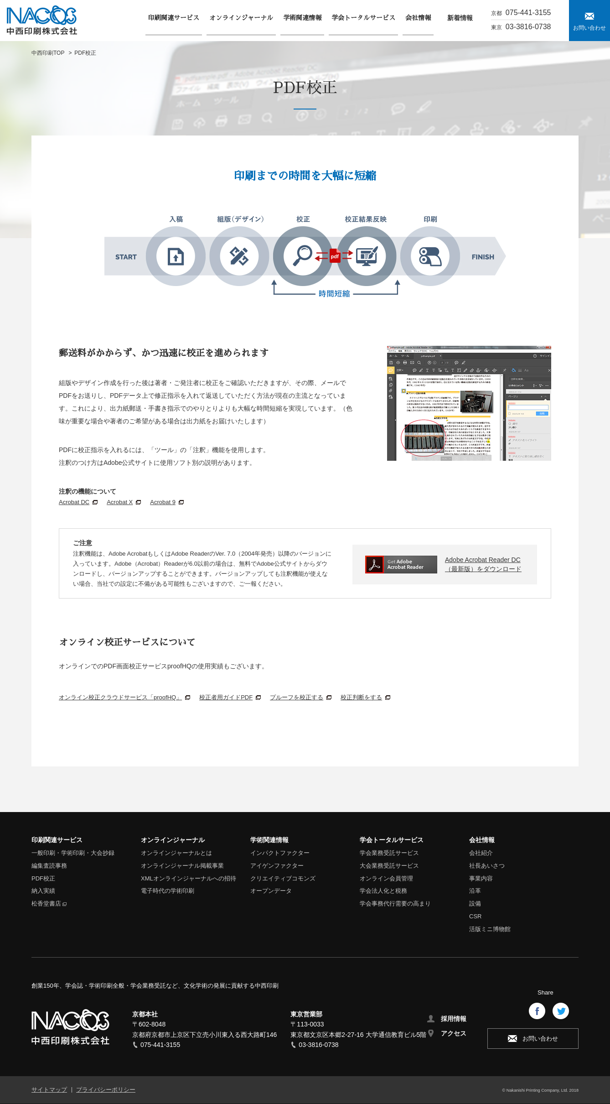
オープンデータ (271, 890)
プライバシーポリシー (105, 1089)
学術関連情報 (269, 840)
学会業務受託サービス (389, 852)
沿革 (475, 890)
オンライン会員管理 (386, 878)
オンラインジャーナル (173, 840)
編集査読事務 (49, 865)
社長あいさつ (487, 865)
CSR (475, 916)
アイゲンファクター (277, 865)
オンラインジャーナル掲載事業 (182, 865)
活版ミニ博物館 (490, 929)
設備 (475, 903)
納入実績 (43, 890)
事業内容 (481, 878)
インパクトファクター (280, 852)
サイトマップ (49, 1089)
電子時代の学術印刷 (167, 890)
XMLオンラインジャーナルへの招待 (188, 878)
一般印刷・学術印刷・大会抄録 (72, 852)
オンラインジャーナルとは (176, 852)
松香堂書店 (46, 903)
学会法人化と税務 (383, 890)
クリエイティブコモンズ (282, 878)
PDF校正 (43, 878)
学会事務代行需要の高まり (395, 903)
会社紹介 (481, 852)
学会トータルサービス (392, 840)
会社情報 (482, 840)
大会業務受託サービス (389, 865)
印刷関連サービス (57, 840)
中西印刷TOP (47, 53)
